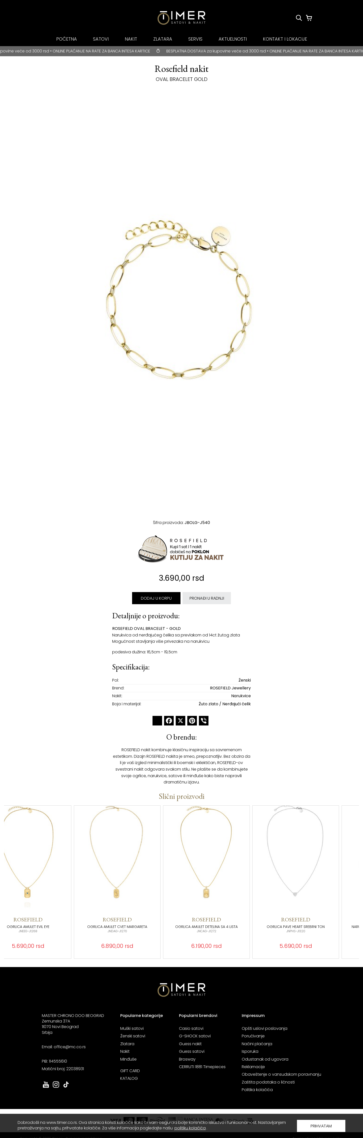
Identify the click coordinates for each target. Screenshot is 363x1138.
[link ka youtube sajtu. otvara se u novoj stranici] (46, 1087)
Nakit (125, 1051)
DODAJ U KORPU (156, 598)
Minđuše (128, 1059)
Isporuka (250, 1051)
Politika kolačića (257, 1090)
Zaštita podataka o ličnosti (268, 1082)
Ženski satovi (132, 1036)
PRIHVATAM (321, 1126)
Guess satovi (191, 1051)
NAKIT (131, 39)
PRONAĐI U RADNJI (207, 598)
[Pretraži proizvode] (299, 18)
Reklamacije (253, 1067)
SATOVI (101, 39)
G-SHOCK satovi (195, 1036)
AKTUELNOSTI (233, 39)
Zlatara (127, 1044)
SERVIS (195, 39)
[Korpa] (309, 18)
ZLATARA (162, 39)
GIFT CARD (130, 1071)
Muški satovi (132, 1028)
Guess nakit (190, 1044)
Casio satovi (191, 1028)
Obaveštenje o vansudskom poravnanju (281, 1074)
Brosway (187, 1059)
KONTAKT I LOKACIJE (285, 39)
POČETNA (66, 39)
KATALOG (129, 1078)
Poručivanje (253, 1036)
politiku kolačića (190, 1128)
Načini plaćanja (257, 1044)
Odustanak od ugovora (265, 1059)
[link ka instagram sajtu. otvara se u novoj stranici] (56, 1087)
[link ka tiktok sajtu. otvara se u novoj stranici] (66, 1087)
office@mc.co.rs (70, 1047)
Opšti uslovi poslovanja (264, 1028)
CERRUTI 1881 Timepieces (202, 1067)
